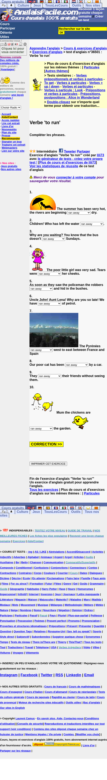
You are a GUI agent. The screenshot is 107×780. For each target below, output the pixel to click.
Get (75, 583)
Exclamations (55, 578)
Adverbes (19, 557)
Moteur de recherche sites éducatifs (41, 702)
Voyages (18, 652)
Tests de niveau (20, 642)
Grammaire (97, 583)
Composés (6, 567)
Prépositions (57, 626)
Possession (24, 620)
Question (5, 631)
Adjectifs (5, 557)
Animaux (46, 557)
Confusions (41, 567)
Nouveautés (9, 129)
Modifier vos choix (87, 734)
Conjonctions (59, 567)
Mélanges (56, 604)
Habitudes (33, 588)
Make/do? (62, 599)
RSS (59, 675)
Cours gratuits (13, 508)
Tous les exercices (43, 489)
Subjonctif (22, 636)
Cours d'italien (33, 691)
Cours (5, 24)
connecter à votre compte (76, 177)
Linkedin (73, 675)
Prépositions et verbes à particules (74, 92)
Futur (48, 583)
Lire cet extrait (11, 123)
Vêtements (32, 652)
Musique (42, 604)
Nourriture (49, 610)
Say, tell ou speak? (79, 631)
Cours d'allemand (56, 691)
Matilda (96, 599)
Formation (36, 583)
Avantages (7, 69)
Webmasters (9, 147)
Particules (91, 67)
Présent (72, 626)
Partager (83, 151)
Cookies (68, 734)
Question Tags (23, 631)
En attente (38, 578)
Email (89, 675)
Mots (15, 604)
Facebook (29, 675)
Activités (97, 551)
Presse (6, 135)
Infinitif (22, 594)
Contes (92, 567)
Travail (29, 647)
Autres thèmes (56, 71)
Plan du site (9, 132)
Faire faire (73, 578)
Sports (97, 631)
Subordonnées (41, 636)
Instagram (8, 675)
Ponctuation (7, 620)
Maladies (76, 599)
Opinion (77, 610)
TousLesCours (56, 5)
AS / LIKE (41, 551)
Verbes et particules (77, 86)
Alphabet (33, 557)
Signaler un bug (12, 141)
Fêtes (57, 583)
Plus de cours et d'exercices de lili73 (67, 162)
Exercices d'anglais (47, 52)
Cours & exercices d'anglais (85, 48)
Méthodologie (73, 604)
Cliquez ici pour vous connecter (12, 50)
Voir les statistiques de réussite (53, 166)
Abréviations (57, 551)
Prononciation (91, 620)
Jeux (37, 5)
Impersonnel (8, 594)
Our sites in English (12, 707)
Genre (67, 583)
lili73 (100, 155)
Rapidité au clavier (63, 697)
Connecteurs (78, 567)
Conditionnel (24, 567)
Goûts (84, 583)
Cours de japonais (37, 697)
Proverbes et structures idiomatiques (23, 626)
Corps (38, 573)
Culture (23, 5)
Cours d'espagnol (11, 691)
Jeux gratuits (9, 166)
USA (54, 647)
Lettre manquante (88, 594)
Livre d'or (8, 126)
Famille (86, 578)
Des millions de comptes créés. (10, 60)
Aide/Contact (9, 117)
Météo (99, 604)
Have (62, 588)
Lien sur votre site (13, 150)
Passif (33, 615)
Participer (7, 28)
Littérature (6, 599)
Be (17, 562)
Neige (14, 610)
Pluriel (62, 615)
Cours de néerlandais (82, 691)
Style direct (7, 636)
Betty (24, 562)
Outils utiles (73, 702)
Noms (37, 610)
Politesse (96, 615)
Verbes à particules (71, 83)
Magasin (20, 599)
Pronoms (74, 620)
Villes (96, 647)
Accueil (6, 114)
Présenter (85, 626)
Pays (53, 615)
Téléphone (42, 647)
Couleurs (49, 573)
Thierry (61, 642)
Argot (68, 557)
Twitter (46, 675)
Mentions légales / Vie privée (43, 734)
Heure (71, 588)
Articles (79, 557)
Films (4, 583)
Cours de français (55, 686)
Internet (34, 594)
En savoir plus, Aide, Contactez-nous (60, 718)
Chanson (35, 562)
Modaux (5, 604)
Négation (64, 610)
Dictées (4, 578)
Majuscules (46, 599)
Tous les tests (93, 642)
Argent (58, 557)
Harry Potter (49, 588)
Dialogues (96, 573)
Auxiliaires (6, 562)
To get (49, 83)
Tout (2, 647)
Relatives (40, 631)
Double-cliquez (58, 102)
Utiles (4, 37)
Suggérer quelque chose (67, 636)
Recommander (11, 138)
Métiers (88, 604)
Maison (32, 599)
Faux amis (99, 578)
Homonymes (85, 588)
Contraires (25, 573)
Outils (76, 5)
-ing (29, 551)
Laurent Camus (25, 718)
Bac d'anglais (91, 702)
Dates (83, 573)
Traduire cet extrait (13, 144)
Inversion (47, 594)
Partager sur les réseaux (15, 750)
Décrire (16, 578)
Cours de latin (86, 697)
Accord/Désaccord (78, 551)
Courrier (63, 573)
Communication (53, 562)
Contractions (8, 573)
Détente (6, 32)
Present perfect (56, 620)
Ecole (26, 578)
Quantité (99, 626)
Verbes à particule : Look (63, 90)
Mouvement (28, 604)
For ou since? (19, 583)
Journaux (69, 594)
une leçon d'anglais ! (12, 96)
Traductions (15, 647)
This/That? (75, 642)
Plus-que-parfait (78, 615)
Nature (4, 610)
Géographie (17, 588)
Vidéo (86, 647)
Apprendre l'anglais (44, 48)
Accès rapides (10, 120)
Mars (87, 599)
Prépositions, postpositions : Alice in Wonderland (72, 95)
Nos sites (93, 5)
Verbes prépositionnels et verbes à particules (73, 77)
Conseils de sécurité (30, 723)
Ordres (88, 610)
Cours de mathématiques (84, 686)
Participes (6, 615)
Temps (4, 642)
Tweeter (70, 151)
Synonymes (92, 636)
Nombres (25, 610)
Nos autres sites (11, 169)
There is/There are (43, 642)
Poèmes (39, 620)
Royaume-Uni (56, 631)
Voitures (5, 652)
